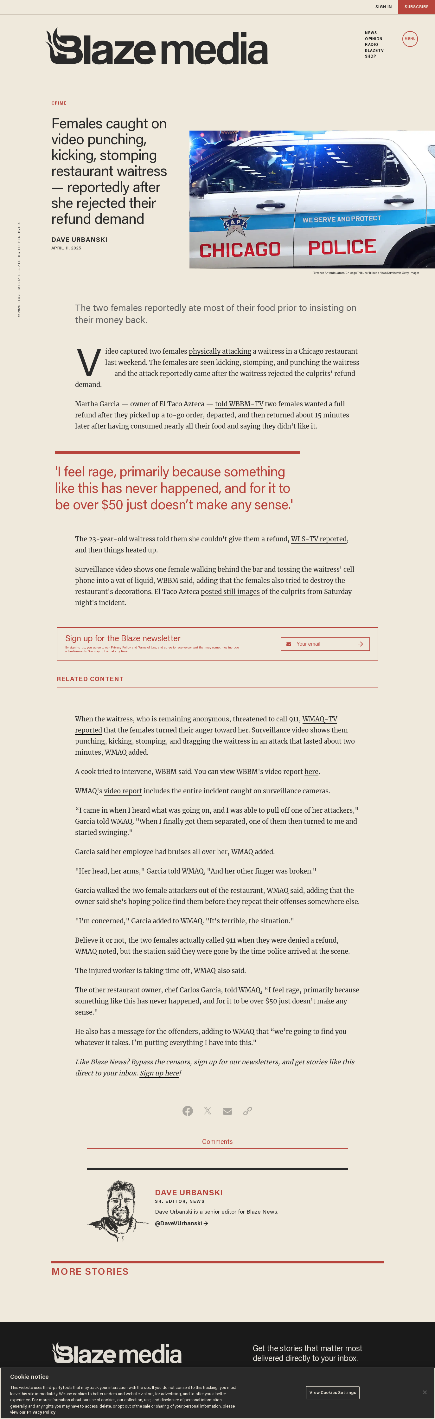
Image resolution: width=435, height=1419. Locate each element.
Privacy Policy (121, 647)
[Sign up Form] (325, 644)
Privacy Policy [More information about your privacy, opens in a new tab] (41, 1412)
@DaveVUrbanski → (181, 1224)
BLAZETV (374, 51)
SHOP (370, 57)
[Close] (425, 1392)
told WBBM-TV (239, 404)
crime (59, 103)
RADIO (371, 45)
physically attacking (220, 351)
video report (123, 791)
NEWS (370, 33)
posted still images (230, 592)
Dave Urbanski (79, 240)
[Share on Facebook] (187, 1111)
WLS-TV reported (319, 539)
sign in (383, 7)
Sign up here (159, 1073)
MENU (410, 39)
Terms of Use (147, 647)
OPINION (373, 39)
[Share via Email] (227, 1111)
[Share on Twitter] (207, 1111)
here (311, 772)
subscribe (417, 7)
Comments (217, 1142)
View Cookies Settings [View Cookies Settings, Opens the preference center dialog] (333, 1392)
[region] (217, 1393)
